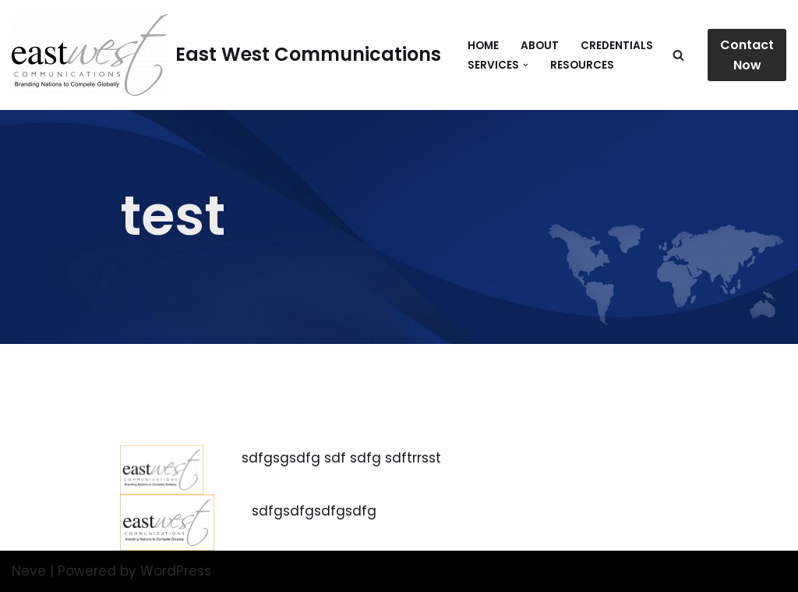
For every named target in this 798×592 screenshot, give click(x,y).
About (540, 45)
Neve (29, 571)
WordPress (175, 571)
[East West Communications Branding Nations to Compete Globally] (226, 55)
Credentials (617, 45)
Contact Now (747, 55)
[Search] (678, 55)
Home (483, 45)
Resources (582, 65)
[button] (525, 65)
